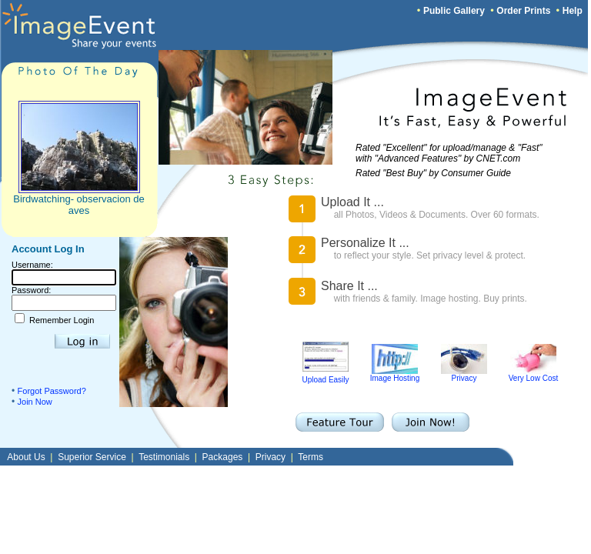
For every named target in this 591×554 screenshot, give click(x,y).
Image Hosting (394, 374)
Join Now (35, 401)
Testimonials (164, 457)
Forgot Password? (52, 390)
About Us (26, 457)
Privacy (464, 374)
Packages (222, 457)
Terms (310, 457)
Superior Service (92, 457)
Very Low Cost (533, 374)
